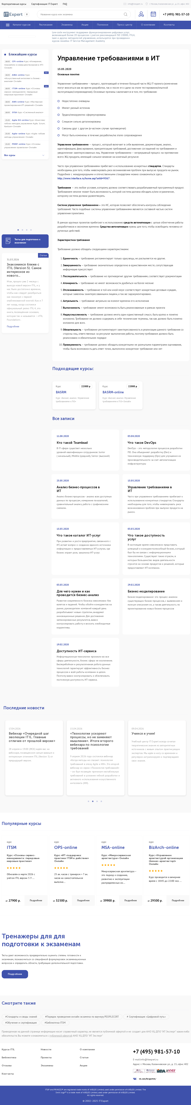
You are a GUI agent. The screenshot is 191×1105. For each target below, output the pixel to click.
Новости (46, 1049)
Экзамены (47, 1065)
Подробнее (36, 900)
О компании (87, 1049)
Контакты (8, 1073)
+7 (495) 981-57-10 (176, 14)
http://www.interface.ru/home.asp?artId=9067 (84, 178)
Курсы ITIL (8, 1049)
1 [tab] (19, 231)
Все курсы (24, 155)
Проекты (46, 1057)
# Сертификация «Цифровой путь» (146, 1016)
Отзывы (7, 1065)
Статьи (84, 1057)
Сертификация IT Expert (44, 3)
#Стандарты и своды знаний (21, 1016)
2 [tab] (23, 231)
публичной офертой (60, 1035)
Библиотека (9, 1057)
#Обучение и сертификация (21, 1022)
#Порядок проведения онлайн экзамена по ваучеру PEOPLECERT (82, 1016)
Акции (83, 1065)
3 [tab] (27, 231)
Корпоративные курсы (14, 3)
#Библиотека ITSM (55, 1022)
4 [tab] (32, 231)
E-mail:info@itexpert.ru (145, 1059)
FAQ (65, 3)
